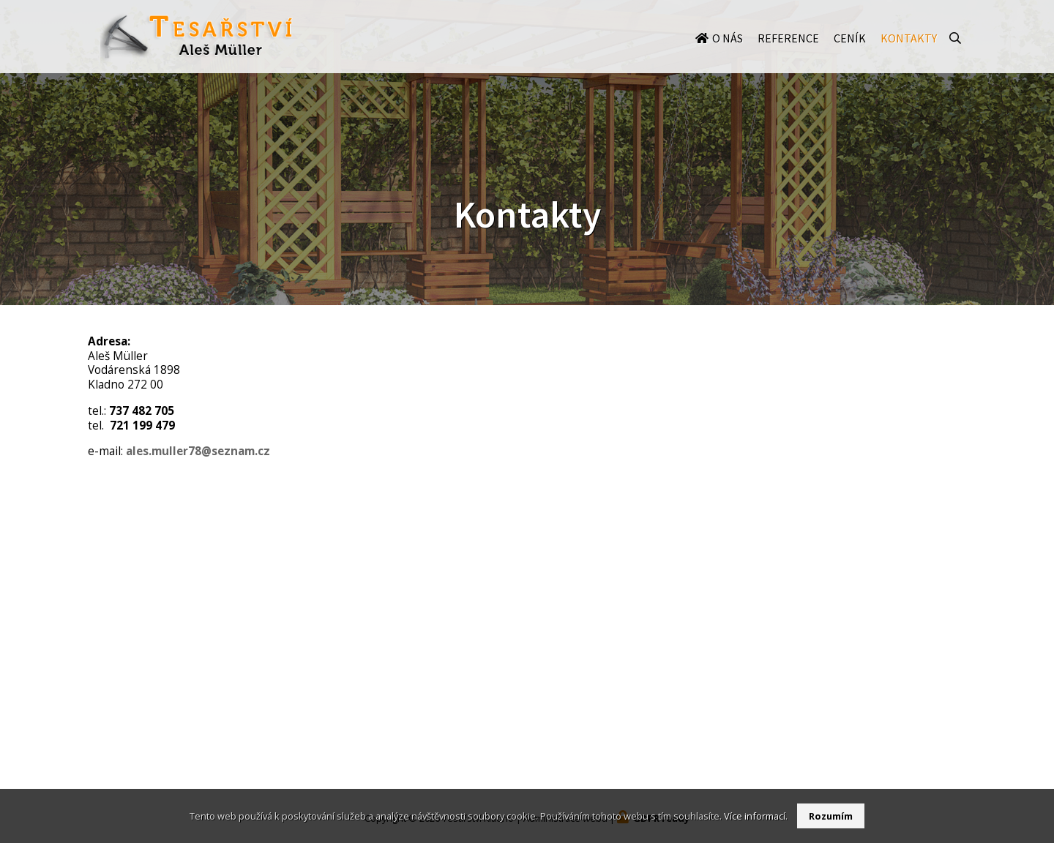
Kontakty (909, 52)
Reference (788, 52)
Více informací (754, 816)
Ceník (850, 52)
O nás (727, 52)
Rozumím (831, 816)
